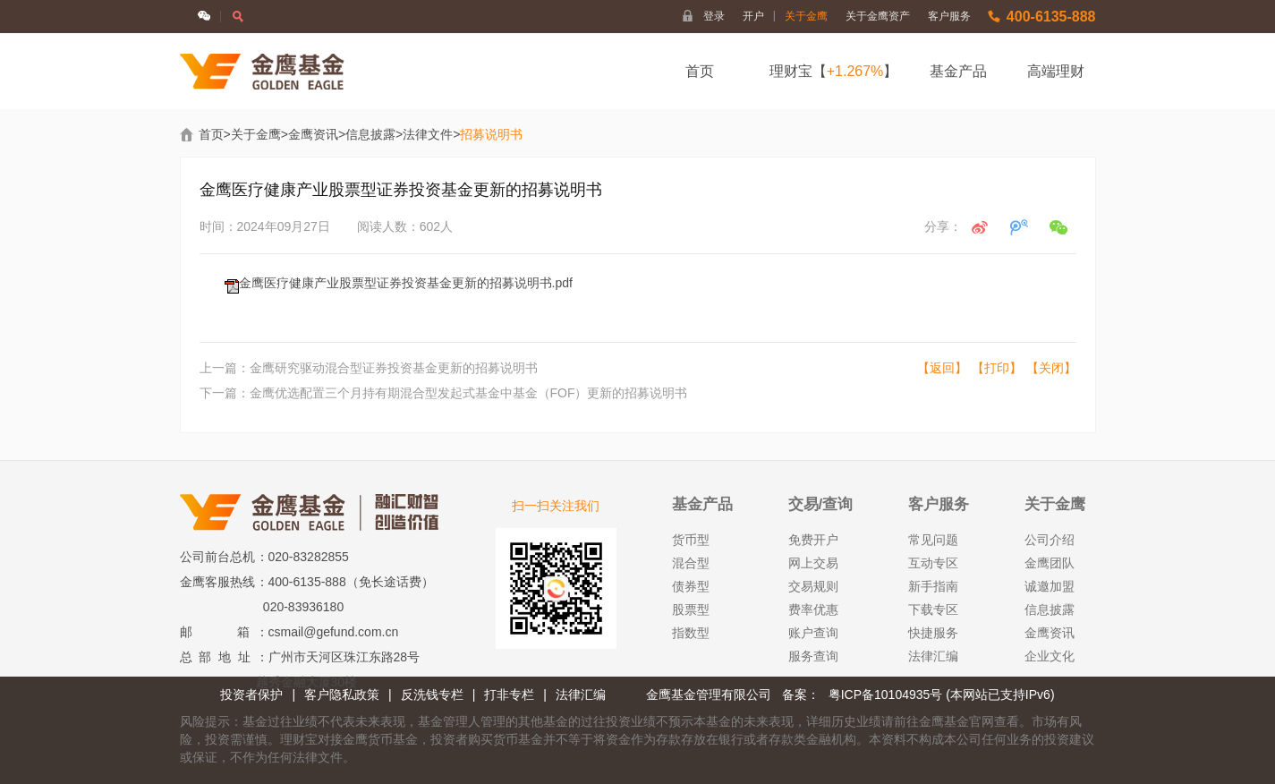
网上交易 (813, 563)
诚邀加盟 (1049, 586)
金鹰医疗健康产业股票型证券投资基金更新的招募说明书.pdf (406, 283)
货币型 (691, 540)
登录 (714, 16)
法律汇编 (933, 656)
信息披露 (370, 134)
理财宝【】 (833, 71)
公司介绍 (1049, 540)
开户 (759, 16)
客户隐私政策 (341, 694)
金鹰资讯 (313, 134)
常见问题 (933, 540)
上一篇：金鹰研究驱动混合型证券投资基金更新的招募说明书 (369, 368)
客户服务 (949, 16)
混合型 (691, 563)
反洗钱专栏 (432, 694)
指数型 (691, 633)
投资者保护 (251, 694)
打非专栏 (509, 694)
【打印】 (997, 368)
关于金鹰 (806, 16)
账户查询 (813, 633)
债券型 (691, 586)
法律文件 (428, 134)
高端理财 (1055, 71)
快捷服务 (933, 633)
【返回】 (942, 368)
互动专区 (933, 563)
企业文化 (1049, 656)
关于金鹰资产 (878, 16)
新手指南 (933, 586)
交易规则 (813, 586)
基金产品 (958, 71)
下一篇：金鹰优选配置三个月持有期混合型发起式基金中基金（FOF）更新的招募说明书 (444, 393)
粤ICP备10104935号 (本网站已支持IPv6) (942, 694)
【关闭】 (1051, 368)
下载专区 (933, 609)
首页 (699, 71)
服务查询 (813, 656)
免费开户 (813, 540)
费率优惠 (813, 609)
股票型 (691, 609)
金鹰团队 (1049, 563)
